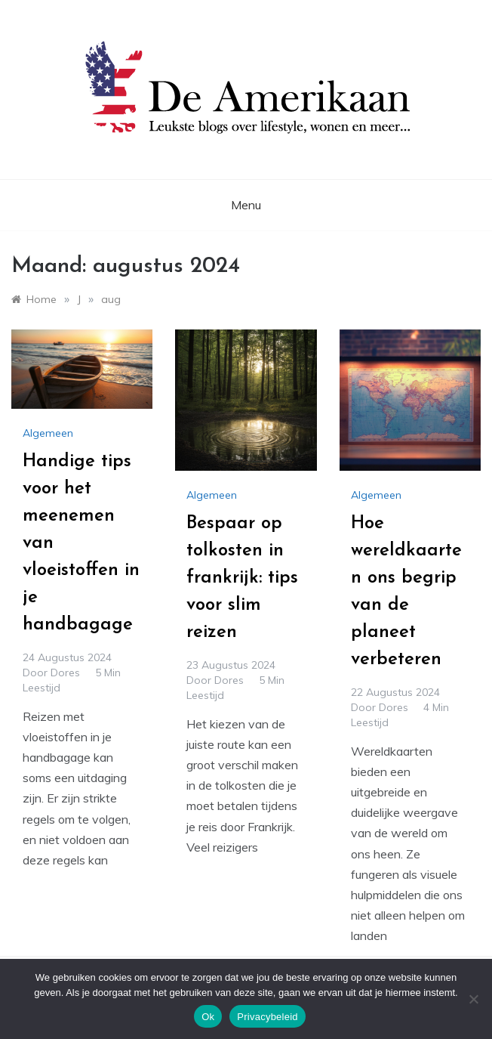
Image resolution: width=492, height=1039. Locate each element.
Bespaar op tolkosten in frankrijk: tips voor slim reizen (242, 578)
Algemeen (48, 433)
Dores (65, 672)
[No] (473, 999)
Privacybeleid (267, 1016)
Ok (207, 1016)
